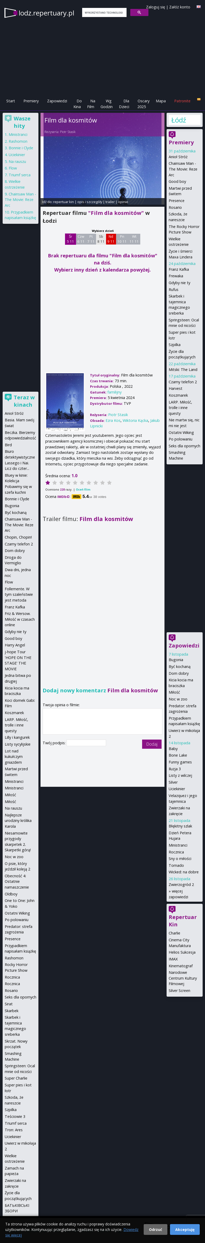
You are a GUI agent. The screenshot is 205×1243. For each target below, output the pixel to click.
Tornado (176, 865)
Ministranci (178, 845)
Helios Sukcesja (182, 952)
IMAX (173, 959)
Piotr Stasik (68, 132)
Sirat (9, 1003)
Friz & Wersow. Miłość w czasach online (20, 619)
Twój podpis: (55, 742)
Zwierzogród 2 (181, 884)
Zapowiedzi (57, 100)
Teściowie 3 (15, 1116)
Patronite (182, 100)
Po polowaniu (180, 439)
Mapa (161, 100)
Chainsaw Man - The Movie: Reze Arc (183, 169)
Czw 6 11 (80, 239)
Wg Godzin (107, 103)
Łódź (178, 120)
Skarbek (11, 1010)
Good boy (177, 181)
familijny (114, 392)
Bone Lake (178, 755)
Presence (176, 200)
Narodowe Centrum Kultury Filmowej (183, 978)
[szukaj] (104, 12)
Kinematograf (181, 965)
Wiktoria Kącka (135, 420)
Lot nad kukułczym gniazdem (14, 756)
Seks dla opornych (184, 445)
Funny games (180, 761)
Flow (13, 168)
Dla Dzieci (124, 103)
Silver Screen (179, 990)
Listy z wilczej (180, 775)
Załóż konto (179, 6)
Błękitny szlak (180, 826)
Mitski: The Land (183, 369)
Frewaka (176, 275)
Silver (173, 782)
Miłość (174, 692)
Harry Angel (15, 644)
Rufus (173, 289)
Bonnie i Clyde (21, 147)
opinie (123, 201)
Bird (8, 444)
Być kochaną (180, 666)
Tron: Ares (14, 1129)
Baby (173, 748)
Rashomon (18, 141)
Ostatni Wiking (181, 432)
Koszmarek (178, 395)
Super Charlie (16, 1078)
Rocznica (176, 851)
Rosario (175, 207)
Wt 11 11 (134, 239)
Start (10, 100)
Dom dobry (179, 673)
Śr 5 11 (70, 239)
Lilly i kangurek (17, 737)
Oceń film (83, 489)
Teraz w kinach (24, 401)
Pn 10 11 (122, 239)
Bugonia (176, 659)
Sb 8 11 (100, 239)
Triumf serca (20, 174)
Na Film (91, 103)
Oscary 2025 (143, 103)
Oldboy (11, 893)
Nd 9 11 (110, 239)
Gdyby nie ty (179, 282)
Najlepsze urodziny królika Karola (18, 820)
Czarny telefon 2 (183, 381)
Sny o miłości (180, 858)
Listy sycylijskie (18, 744)
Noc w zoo (178, 699)
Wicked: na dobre (184, 871)
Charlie (174, 933)
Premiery (31, 100)
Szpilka (175, 344)
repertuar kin (63, 201)
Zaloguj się (155, 6)
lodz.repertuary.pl (46, 13)
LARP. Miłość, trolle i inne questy (180, 408)
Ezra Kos (113, 420)
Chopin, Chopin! (18, 537)
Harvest (175, 388)
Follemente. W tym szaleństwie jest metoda (19, 594)
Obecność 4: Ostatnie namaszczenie (17, 881)
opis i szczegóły (89, 201)
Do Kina (77, 103)
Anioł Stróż (178, 156)
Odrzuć (155, 1229)
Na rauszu (17, 161)
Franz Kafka (179, 269)
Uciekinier (177, 788)
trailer (110, 201)
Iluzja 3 (175, 768)
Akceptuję (184, 1229)
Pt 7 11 (90, 239)
